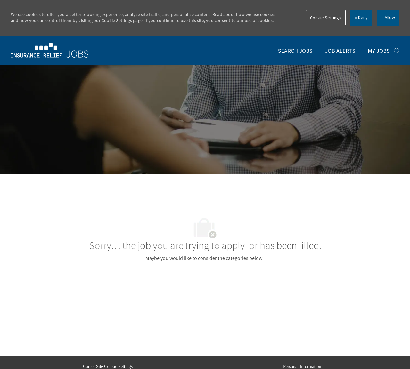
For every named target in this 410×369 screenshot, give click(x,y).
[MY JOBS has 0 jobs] (383, 50)
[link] (49, 50)
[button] (326, 17)
